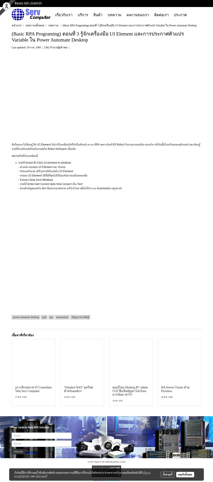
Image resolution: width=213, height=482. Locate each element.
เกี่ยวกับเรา (64, 15)
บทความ (114, 15)
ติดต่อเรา (161, 15)
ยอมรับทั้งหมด (185, 474)
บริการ (83, 15)
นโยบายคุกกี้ (41, 476)
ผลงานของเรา (138, 15)
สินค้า (98, 15)
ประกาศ (180, 15)
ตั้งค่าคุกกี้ (167, 474)
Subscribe (18, 451)
